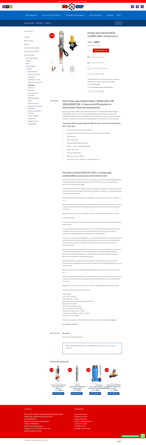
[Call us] (10, 6)
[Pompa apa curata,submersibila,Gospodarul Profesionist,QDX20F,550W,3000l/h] (95, 373)
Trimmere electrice (33, 103)
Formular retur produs (82, 428)
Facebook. (112, 320)
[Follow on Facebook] (3, 6)
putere (111, 87)
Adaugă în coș (101, 50)
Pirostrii (28, 61)
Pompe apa (48, 23)
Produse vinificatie (33, 116)
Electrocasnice (96, 15)
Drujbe (30, 101)
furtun (97, 87)
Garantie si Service (80, 416)
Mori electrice (32, 118)
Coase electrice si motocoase (33, 94)
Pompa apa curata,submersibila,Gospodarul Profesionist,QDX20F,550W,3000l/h (99, 386)
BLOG (119, 15)
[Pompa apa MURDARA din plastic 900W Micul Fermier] (113, 373)
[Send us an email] (7, 6)
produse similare (71, 324)
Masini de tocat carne (34, 79)
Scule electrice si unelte (52, 15)
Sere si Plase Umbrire (32, 58)
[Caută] (132, 6)
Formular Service (80, 426)
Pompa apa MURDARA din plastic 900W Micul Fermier (114, 386)
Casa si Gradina (31, 15)
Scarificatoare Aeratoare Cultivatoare (35, 107)
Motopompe (31, 77)
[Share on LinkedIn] (102, 91)
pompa (101, 87)
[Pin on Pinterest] (99, 91)
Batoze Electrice (32, 71)
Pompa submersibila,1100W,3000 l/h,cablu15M (77, 386)
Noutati (26, 44)
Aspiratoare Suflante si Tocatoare (34, 112)
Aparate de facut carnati (35, 82)
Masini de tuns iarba (33, 98)
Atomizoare (31, 90)
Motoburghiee (32, 124)
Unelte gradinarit (31, 66)
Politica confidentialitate (82, 421)
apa (94, 87)
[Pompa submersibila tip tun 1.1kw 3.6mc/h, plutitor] (58, 373)
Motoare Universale (33, 74)
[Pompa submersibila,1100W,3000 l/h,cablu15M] (76, 373)
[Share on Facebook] (89, 91)
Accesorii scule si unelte (76, 15)
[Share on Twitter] (92, 91)
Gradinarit (39, 23)
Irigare (28, 63)
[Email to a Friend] (95, 91)
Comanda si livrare (80, 414)
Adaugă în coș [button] (58, 393)
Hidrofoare (31, 88)
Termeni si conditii (80, 424)
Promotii (110, 15)
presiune (106, 87)
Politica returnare (80, 419)
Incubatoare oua (33, 121)
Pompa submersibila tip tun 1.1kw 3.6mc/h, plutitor (58, 386)
